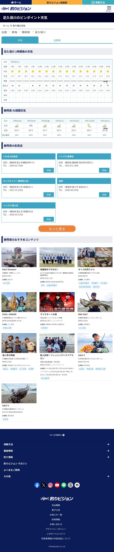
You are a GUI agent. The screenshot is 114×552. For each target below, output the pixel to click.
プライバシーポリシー (56, 528)
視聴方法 (98, 2)
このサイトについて (56, 533)
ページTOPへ (56, 434)
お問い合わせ (56, 524)
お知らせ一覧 (56, 514)
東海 (14, 32)
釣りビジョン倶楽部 (57, 2)
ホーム (16, 2)
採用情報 (56, 519)
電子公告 (56, 509)
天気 (20, 40)
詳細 (49, 170)
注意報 (57, 40)
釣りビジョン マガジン (15, 463)
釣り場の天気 (19, 25)
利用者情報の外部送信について (56, 538)
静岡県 (26, 32)
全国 (4, 32)
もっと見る (57, 228)
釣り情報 (8, 457)
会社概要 (56, 505)
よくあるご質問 (12, 469)
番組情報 (8, 450)
